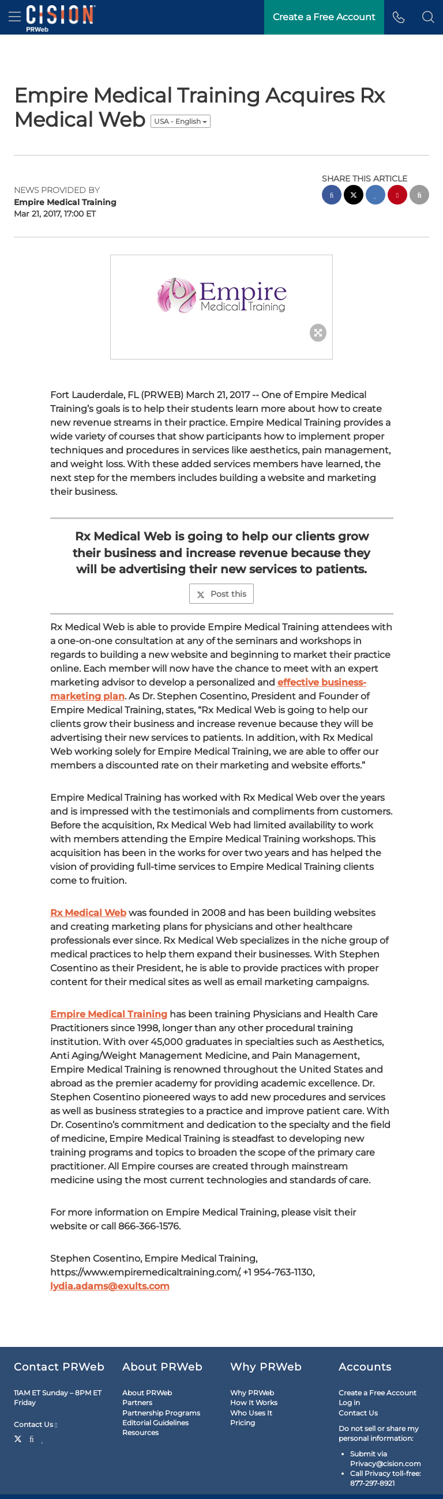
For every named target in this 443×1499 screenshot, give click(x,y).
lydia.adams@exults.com (110, 1286)
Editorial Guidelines (155, 1422)
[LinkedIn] (43, 1438)
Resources (140, 1432)
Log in (349, 1402)
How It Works (253, 1402)
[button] (428, 17)
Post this (221, 594)
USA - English (180, 121)
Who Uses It (251, 1413)
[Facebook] (32, 1438)
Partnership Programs (161, 1413)
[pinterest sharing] (397, 196)
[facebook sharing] (331, 196)
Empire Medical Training (108, 1014)
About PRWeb (147, 1392)
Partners (137, 1402)
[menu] (14, 17)
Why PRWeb (252, 1392)
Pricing (242, 1422)
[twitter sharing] (353, 196)
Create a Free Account (377, 1392)
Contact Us (35, 1424)
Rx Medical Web (88, 912)
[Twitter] (19, 1438)
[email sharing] (419, 196)
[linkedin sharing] (375, 196)
